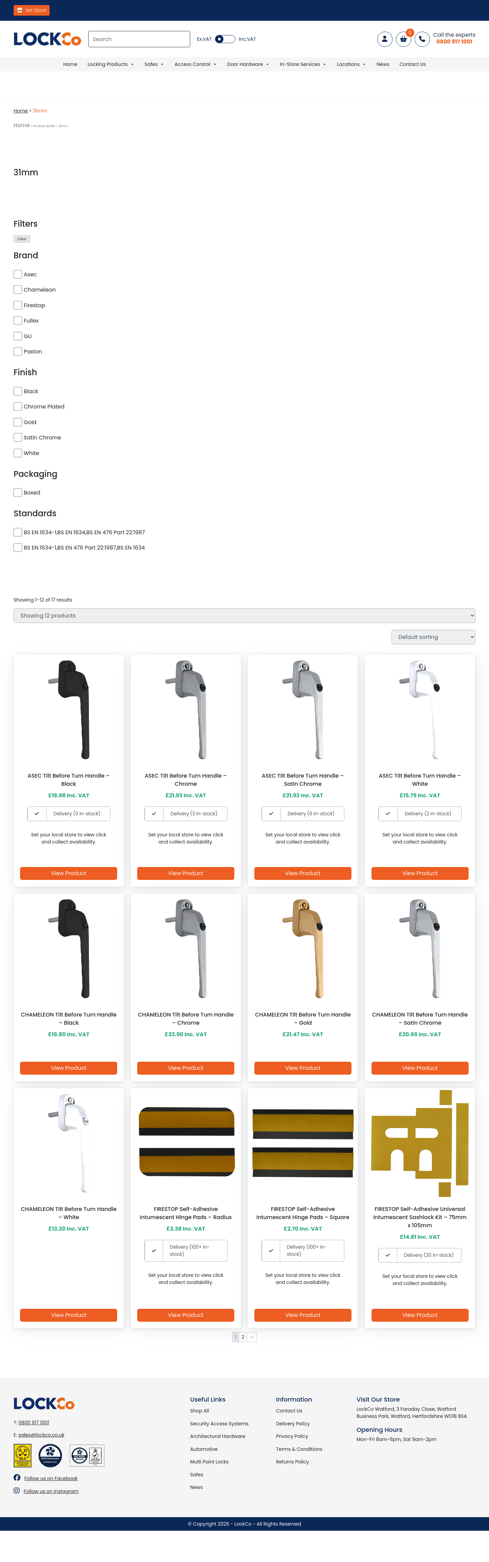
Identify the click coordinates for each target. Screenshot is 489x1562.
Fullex (31, 321)
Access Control (196, 64)
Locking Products (111, 64)
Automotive (204, 1449)
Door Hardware (248, 64)
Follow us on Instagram (51, 1491)
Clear (21, 239)
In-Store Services (303, 64)
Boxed (32, 493)
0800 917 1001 (33, 1422)
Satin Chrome (42, 437)
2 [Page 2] (242, 1337)
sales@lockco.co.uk (41, 1434)
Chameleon (40, 290)
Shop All (199, 1410)
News (383, 64)
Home (70, 64)
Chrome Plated (44, 407)
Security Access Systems (219, 1423)
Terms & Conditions (299, 1449)
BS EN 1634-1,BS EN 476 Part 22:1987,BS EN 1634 (84, 548)
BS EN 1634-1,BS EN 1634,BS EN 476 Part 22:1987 (84, 532)
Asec (30, 274)
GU (28, 336)
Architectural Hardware (217, 1436)
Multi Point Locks (209, 1461)
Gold (30, 422)
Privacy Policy (292, 1436)
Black (31, 391)
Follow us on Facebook (51, 1478)
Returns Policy (292, 1461)
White (31, 453)
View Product (68, 873)
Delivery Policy (293, 1423)
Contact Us (412, 64)
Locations (351, 64)
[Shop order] (433, 637)
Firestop (34, 305)
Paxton (33, 351)
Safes (154, 64)
